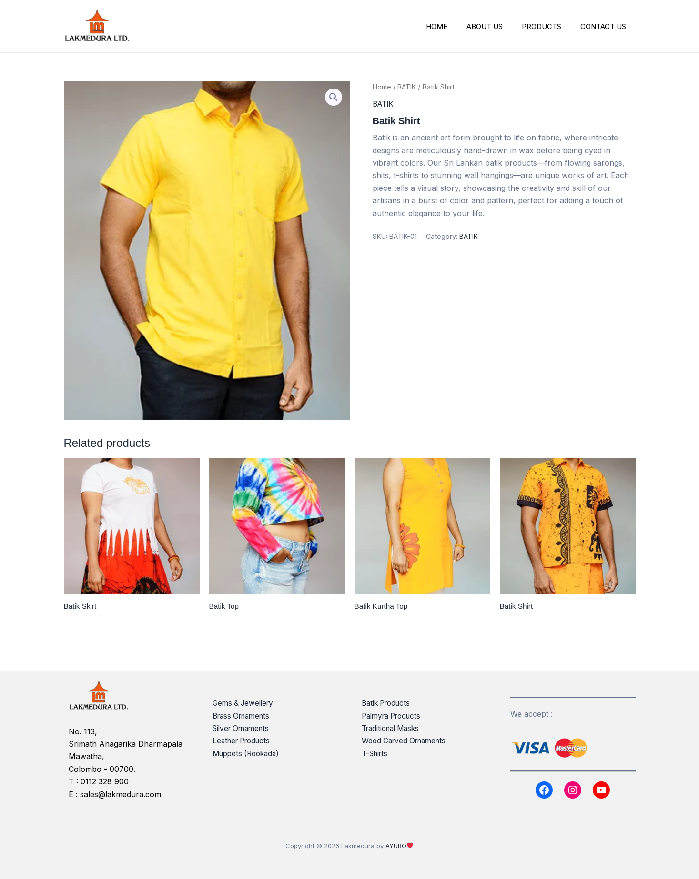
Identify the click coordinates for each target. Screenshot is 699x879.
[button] (333, 97)
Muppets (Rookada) (248, 753)
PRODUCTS (548, 26)
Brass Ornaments (244, 716)
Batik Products (388, 703)
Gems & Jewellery (245, 703)
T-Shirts (376, 753)
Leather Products (244, 741)
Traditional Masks (393, 728)
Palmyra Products (394, 716)
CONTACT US (605, 26)
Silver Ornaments (244, 728)
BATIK (409, 87)
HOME (453, 26)
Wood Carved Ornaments (407, 741)
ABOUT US (496, 26)
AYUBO (395, 845)
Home (383, 87)
